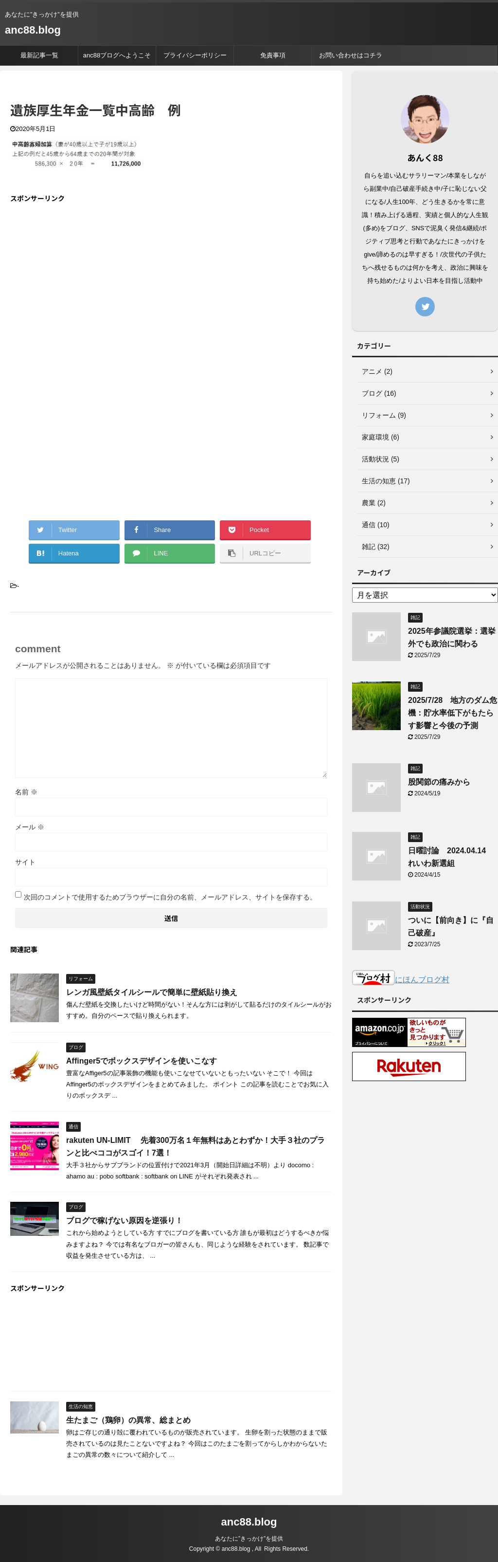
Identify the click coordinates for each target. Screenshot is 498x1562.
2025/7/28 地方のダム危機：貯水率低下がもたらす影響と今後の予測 (452, 713)
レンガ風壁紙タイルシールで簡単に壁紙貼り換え (151, 992)
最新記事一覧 (39, 55)
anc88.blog (33, 30)
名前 (26, 792)
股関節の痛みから (439, 782)
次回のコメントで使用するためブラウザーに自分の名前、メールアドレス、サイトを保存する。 (170, 897)
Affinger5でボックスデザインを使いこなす (141, 1061)
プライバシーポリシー (195, 55)
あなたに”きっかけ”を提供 (249, 1538)
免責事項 (272, 55)
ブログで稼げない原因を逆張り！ (124, 1220)
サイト (25, 862)
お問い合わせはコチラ (350, 55)
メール (29, 827)
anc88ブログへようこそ (117, 55)
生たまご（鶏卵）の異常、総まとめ (128, 1420)
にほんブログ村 (400, 979)
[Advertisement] (92, 280)
